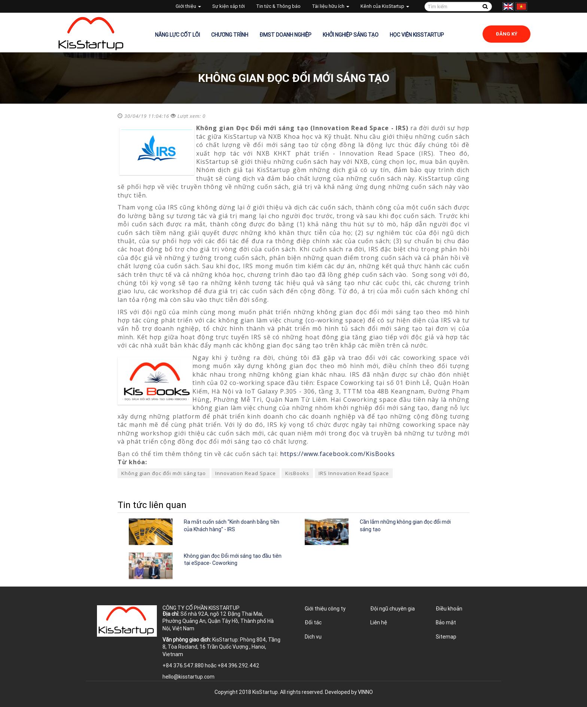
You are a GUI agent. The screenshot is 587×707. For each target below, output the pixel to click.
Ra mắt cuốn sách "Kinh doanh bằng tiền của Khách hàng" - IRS (231, 525)
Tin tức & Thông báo (278, 6)
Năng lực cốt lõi (177, 34)
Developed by (349, 692)
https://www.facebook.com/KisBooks (337, 454)
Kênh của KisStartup (385, 6)
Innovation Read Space (245, 473)
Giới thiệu (188, 6)
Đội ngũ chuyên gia (392, 608)
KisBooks (297, 473)
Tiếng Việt (521, 6)
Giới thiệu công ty (325, 608)
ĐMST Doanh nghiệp (285, 34)
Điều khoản (449, 608)
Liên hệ (378, 622)
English (508, 6)
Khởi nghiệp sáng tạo (350, 34)
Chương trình (229, 34)
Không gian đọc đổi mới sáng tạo (163, 473)
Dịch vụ (313, 636)
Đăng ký (506, 34)
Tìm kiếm (485, 6)
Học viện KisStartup (417, 34)
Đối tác (313, 622)
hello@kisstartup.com (188, 676)
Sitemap (446, 636)
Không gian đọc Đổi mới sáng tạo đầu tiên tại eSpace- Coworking (233, 560)
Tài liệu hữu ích (330, 6)
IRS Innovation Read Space (354, 473)
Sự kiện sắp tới (228, 6)
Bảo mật (446, 622)
